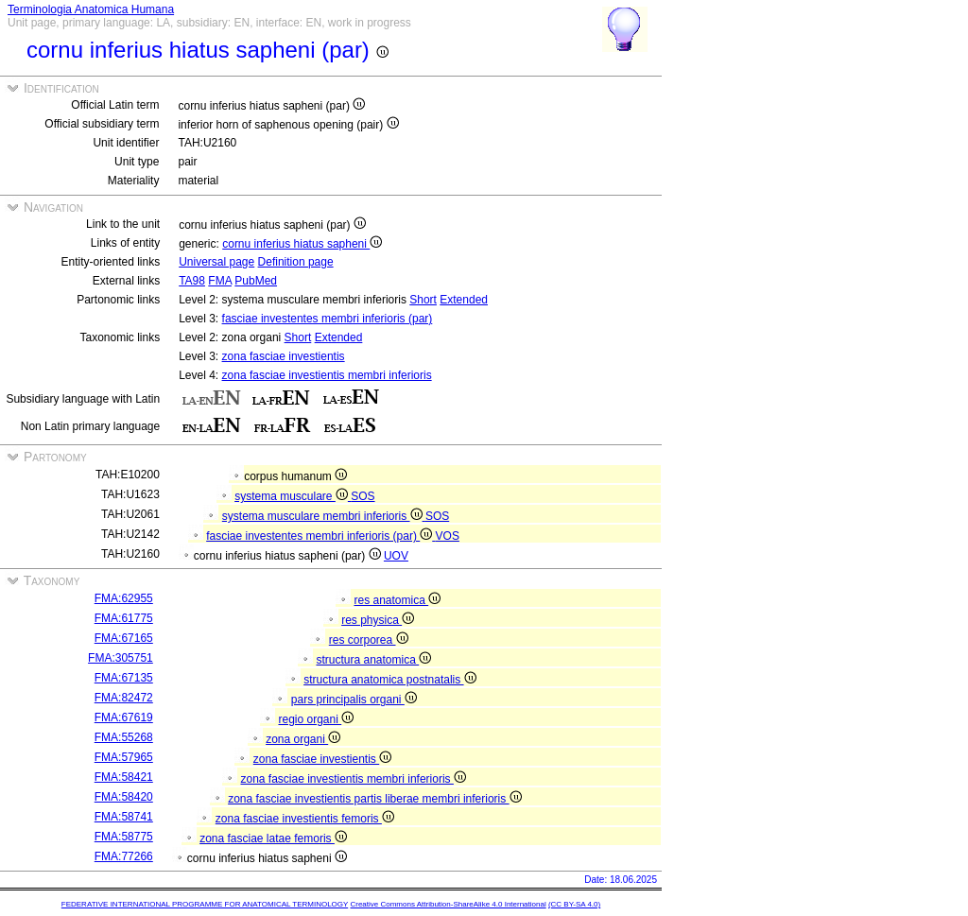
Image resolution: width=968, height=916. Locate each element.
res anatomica (397, 600)
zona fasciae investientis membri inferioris (327, 375)
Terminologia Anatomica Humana (91, 9)
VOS (447, 536)
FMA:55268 (124, 737)
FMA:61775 (124, 618)
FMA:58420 (124, 797)
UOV (396, 555)
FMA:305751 (120, 658)
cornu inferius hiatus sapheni (302, 244)
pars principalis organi (354, 699)
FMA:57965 (124, 757)
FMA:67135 (124, 677)
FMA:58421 (124, 777)
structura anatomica (373, 659)
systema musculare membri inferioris (323, 516)
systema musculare (292, 496)
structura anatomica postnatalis (389, 679)
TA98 (192, 280)
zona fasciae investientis (283, 356)
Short (423, 299)
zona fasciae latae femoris (273, 838)
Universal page (216, 261)
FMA (220, 280)
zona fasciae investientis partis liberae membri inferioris (374, 798)
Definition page (296, 261)
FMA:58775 (124, 836)
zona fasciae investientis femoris (305, 818)
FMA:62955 (124, 598)
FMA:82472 (124, 697)
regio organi (316, 719)
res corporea (368, 640)
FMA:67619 (124, 717)
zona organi (303, 739)
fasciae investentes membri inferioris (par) (327, 318)
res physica (377, 620)
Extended (464, 299)
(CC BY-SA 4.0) (574, 904)
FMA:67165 (124, 638)
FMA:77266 (124, 856)
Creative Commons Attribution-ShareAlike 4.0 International (447, 904)
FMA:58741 (124, 816)
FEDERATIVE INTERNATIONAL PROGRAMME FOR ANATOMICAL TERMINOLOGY (204, 904)
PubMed (255, 280)
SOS (362, 496)
